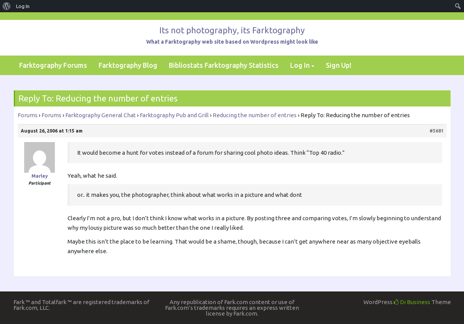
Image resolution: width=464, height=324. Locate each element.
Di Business (412, 302)
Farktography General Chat (100, 115)
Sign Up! (339, 65)
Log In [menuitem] (23, 6)
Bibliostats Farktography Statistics (224, 65)
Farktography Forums (53, 65)
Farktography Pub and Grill (174, 115)
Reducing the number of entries (255, 115)
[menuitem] (6, 6)
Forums (28, 115)
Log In (300, 65)
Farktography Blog (128, 65)
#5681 (436, 130)
